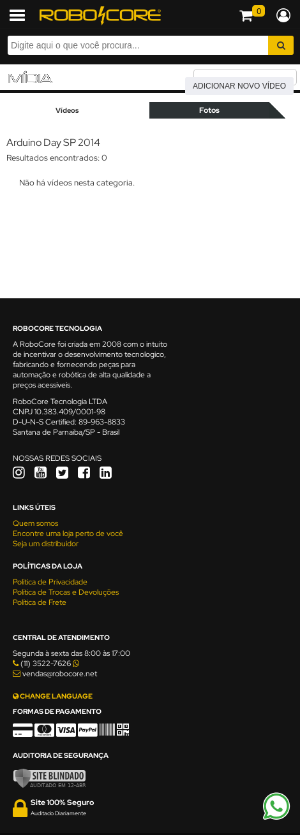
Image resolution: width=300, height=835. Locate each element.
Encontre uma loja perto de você (68, 533)
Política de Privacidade (50, 582)
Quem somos (35, 523)
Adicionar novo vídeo (239, 86)
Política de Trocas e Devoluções (66, 592)
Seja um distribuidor (46, 544)
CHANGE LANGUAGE (53, 696)
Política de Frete (39, 602)
